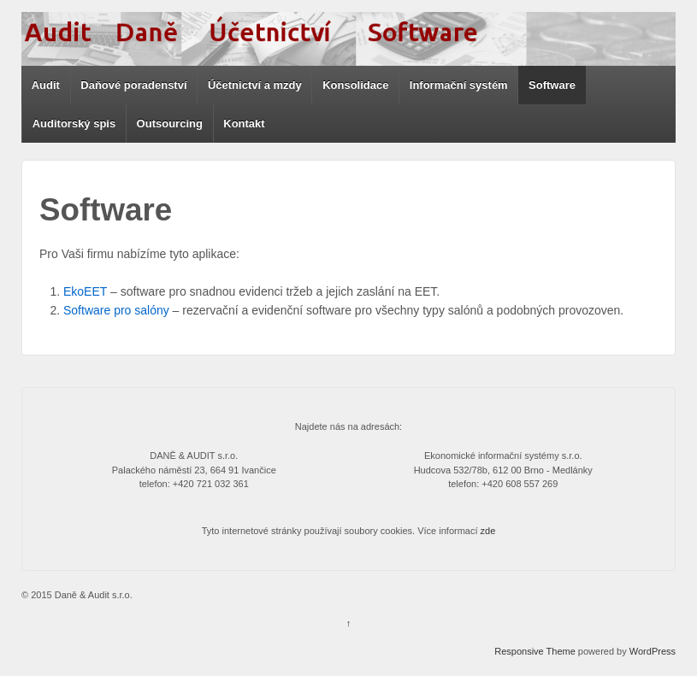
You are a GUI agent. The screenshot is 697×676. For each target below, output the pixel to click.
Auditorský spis (74, 123)
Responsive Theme (535, 651)
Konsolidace (355, 85)
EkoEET (85, 291)
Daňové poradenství (133, 85)
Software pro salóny (116, 310)
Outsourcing (170, 123)
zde (488, 531)
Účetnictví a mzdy (255, 85)
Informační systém (459, 85)
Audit (46, 85)
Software (552, 85)
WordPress (652, 651)
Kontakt (243, 123)
